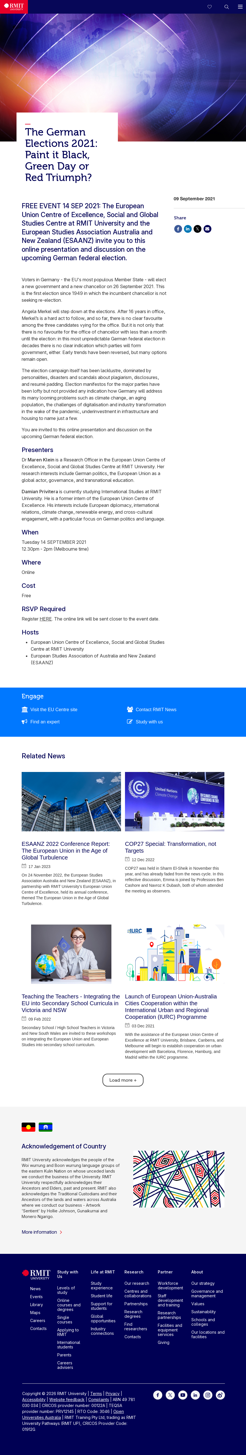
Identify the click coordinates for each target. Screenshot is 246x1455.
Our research (136, 1283)
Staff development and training (170, 1300)
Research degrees (133, 1314)
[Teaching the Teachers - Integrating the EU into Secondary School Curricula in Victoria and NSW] (71, 954)
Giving (163, 1342)
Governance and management (207, 1293)
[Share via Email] (207, 228)
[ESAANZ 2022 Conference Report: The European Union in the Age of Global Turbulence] (71, 801)
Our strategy (203, 1283)
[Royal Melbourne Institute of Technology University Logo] (14, 7)
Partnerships (136, 1303)
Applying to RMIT (68, 1332)
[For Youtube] (182, 1394)
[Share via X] (197, 228)
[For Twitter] (170, 1394)
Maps (35, 1312)
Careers (37, 1320)
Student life (101, 1295)
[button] (226, 7)
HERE (46, 619)
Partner (165, 1271)
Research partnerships (169, 1315)
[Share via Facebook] (178, 228)
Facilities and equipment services (170, 1330)
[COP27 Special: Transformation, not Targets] (174, 801)
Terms (96, 1393)
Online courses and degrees (69, 1305)
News (35, 1288)
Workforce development (170, 1285)
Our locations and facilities (208, 1334)
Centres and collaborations (137, 1293)
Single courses (64, 1319)
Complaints (98, 1399)
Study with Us (67, 1274)
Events (36, 1296)
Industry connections (102, 1331)
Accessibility (34, 1399)
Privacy (113, 1393)
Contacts (38, 1328)
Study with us (149, 721)
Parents (64, 1354)
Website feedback (67, 1399)
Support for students (101, 1306)
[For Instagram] (207, 1394)
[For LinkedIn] (195, 1394)
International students (68, 1344)
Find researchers (135, 1326)
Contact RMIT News (156, 709)
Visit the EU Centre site (53, 709)
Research (134, 1271)
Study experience (102, 1285)
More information (42, 1232)
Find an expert (45, 721)
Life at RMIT (103, 1271)
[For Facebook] (157, 1394)
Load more (123, 1080)
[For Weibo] (220, 1394)
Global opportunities (103, 1318)
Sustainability (203, 1311)
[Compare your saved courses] (213, 7)
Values (197, 1303)
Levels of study (66, 1290)
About (197, 1271)
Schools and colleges (203, 1322)
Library (36, 1304)
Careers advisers (65, 1365)
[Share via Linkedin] (187, 228)
